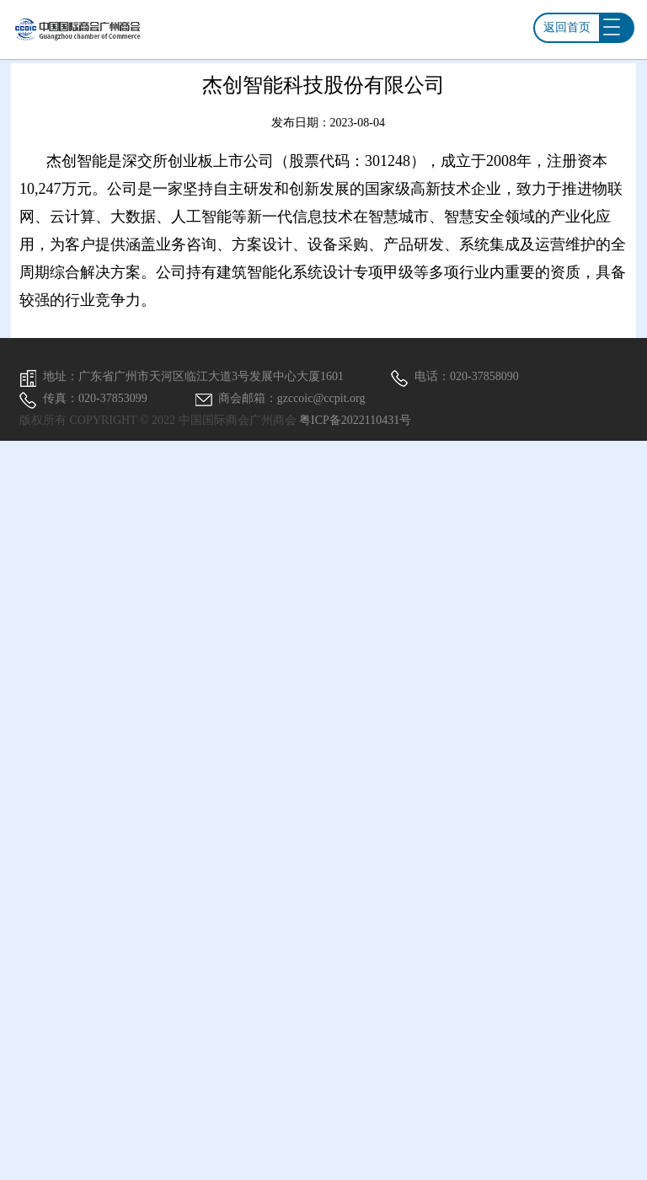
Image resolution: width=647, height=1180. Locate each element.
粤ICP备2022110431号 (355, 420)
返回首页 (567, 27)
